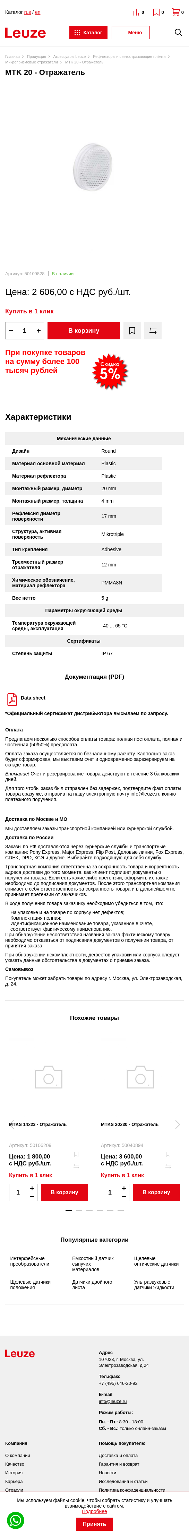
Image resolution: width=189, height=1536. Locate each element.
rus (27, 12)
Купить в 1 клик (29, 311)
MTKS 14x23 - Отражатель (38, 1124)
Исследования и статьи (123, 1481)
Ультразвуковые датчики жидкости (154, 1284)
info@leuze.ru (145, 794)
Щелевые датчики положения (30, 1284)
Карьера (14, 1481)
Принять (94, 1524)
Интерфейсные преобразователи (29, 1261)
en (38, 12)
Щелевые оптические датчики (156, 1261)
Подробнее (94, 1511)
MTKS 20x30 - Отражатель (129, 1124)
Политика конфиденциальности (132, 1490)
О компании (17, 1455)
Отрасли (14, 1490)
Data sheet (33, 698)
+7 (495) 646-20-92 (118, 1383)
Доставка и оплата (118, 1455)
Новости (107, 1472)
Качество (14, 1464)
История (14, 1472)
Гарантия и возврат (119, 1464)
